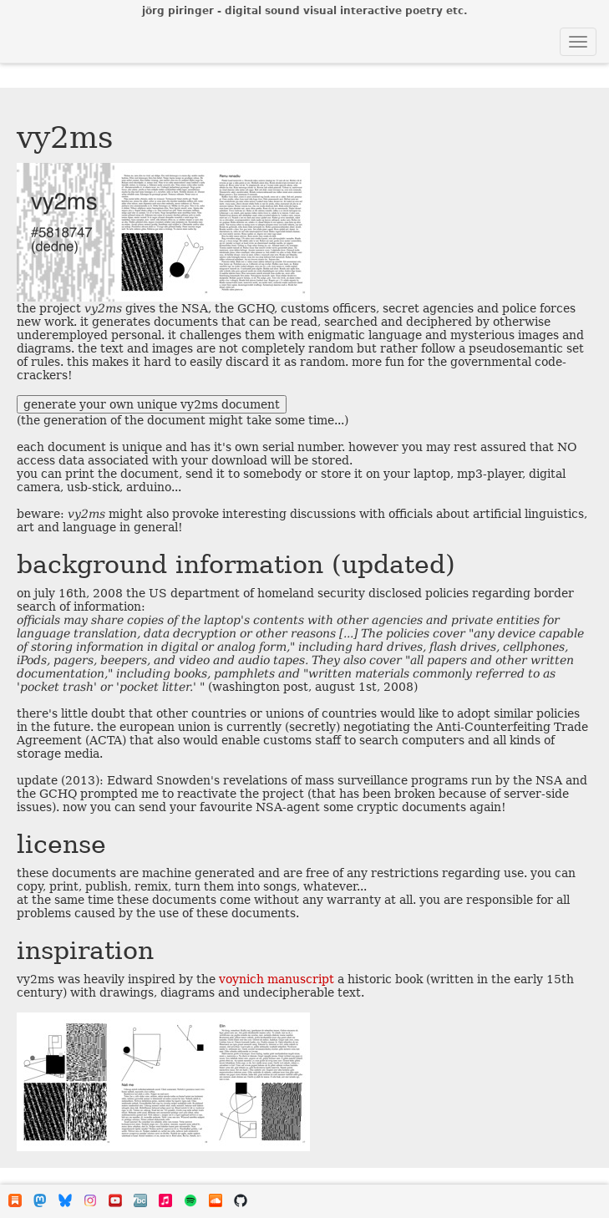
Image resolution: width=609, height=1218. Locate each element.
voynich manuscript (276, 979)
